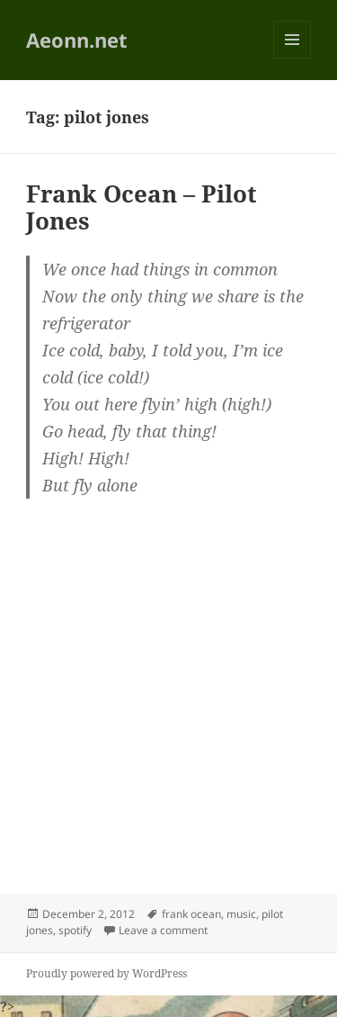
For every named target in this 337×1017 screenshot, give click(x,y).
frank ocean (191, 914)
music (241, 914)
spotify (75, 930)
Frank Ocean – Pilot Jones (141, 207)
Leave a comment (163, 930)
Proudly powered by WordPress (106, 973)
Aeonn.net (77, 39)
